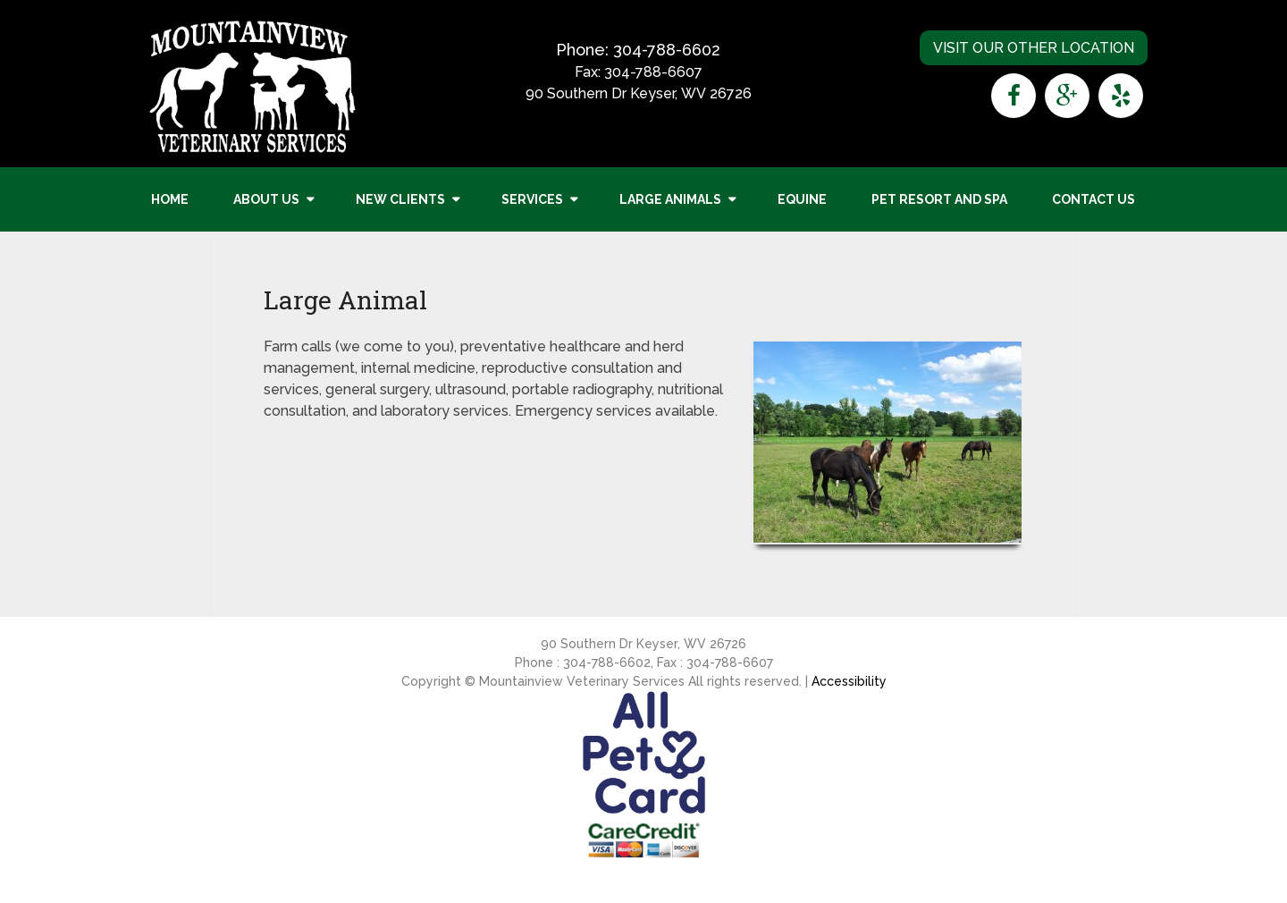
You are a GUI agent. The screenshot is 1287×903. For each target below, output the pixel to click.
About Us (266, 199)
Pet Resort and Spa (939, 199)
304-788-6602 (666, 49)
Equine (802, 199)
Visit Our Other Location (1033, 47)
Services (532, 199)
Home (170, 199)
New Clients (400, 199)
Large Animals (670, 199)
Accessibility (849, 681)
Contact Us (1093, 199)
